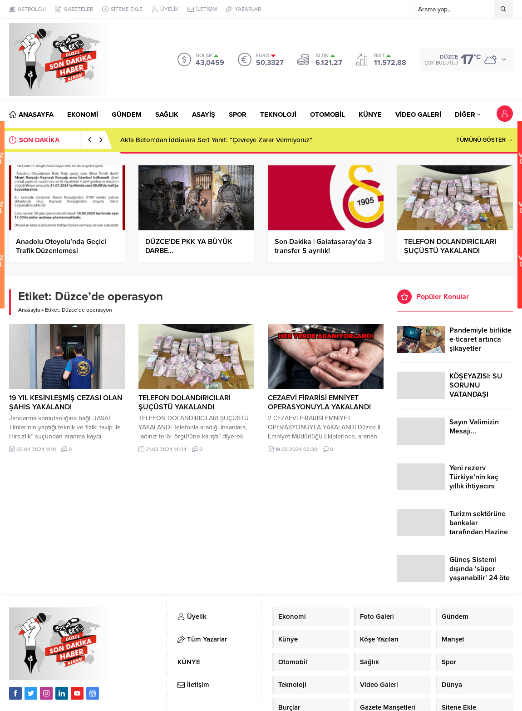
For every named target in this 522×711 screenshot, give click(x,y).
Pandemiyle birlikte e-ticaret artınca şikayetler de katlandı (480, 344)
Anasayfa (29, 310)
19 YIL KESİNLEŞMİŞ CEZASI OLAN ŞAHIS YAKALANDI (66, 402)
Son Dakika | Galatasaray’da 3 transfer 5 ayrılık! (323, 246)
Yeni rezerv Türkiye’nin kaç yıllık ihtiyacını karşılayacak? (473, 481)
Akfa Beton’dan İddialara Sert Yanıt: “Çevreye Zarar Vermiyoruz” (216, 140)
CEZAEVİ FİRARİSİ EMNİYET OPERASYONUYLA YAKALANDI (319, 402)
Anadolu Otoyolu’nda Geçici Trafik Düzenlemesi (61, 246)
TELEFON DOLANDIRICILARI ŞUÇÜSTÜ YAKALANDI (450, 246)
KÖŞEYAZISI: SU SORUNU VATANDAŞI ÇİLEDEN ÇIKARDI (478, 390)
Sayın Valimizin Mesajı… (474, 427)
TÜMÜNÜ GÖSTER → (484, 140)
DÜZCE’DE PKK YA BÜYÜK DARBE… (188, 246)
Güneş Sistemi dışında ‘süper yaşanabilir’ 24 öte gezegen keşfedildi (480, 573)
